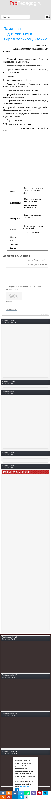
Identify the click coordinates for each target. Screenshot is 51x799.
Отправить (11, 309)
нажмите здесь (25, 786)
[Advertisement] (25, 160)
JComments (44, 314)
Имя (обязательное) (36, 260)
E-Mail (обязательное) (37, 264)
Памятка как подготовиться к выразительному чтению (25, 34)
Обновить (10, 302)
